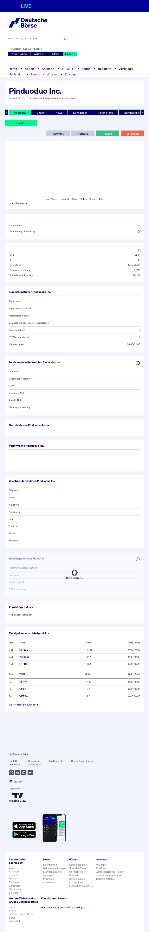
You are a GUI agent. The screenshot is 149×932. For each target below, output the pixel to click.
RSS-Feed (49, 875)
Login (68, 53)
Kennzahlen (80, 112)
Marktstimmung (52, 871)
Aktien (29, 69)
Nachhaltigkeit (132, 112)
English (38, 48)
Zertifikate (126, 69)
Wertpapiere (76, 871)
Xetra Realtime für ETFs (109, 875)
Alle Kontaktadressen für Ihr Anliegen (63, 907)
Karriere (13, 907)
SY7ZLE (23, 649)
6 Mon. (75, 199)
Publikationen (76, 882)
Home (13, 69)
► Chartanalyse (20, 202)
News (35, 74)
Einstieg (70, 74)
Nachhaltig (16, 74)
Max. (101, 199)
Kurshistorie (105, 112)
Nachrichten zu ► (29, 425)
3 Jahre (93, 199)
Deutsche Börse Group (21, 914)
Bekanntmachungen (54, 868)
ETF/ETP (68, 69)
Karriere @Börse (105, 879)
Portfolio (55, 53)
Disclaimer (33, 761)
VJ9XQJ (23, 689)
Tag (47, 199)
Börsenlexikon (77, 879)
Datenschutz (34, 764)
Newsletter (15, 48)
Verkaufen (132, 133)
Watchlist (38, 53)
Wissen (52, 74)
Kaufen (107, 133)
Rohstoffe (104, 69)
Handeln (74, 875)
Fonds (86, 69)
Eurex (12, 917)
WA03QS (24, 656)
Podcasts (48, 879)
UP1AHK (24, 664)
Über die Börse (77, 868)
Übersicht (20, 112)
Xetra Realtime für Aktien (110, 871)
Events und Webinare (81, 886)
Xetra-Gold (15, 921)
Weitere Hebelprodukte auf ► (24, 704)
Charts (41, 112)
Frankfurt (21, 123)
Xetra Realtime (19, 53)
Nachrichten (50, 864)
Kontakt (27, 48)
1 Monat (65, 199)
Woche (54, 199)
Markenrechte (56, 761)
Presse (12, 910)
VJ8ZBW (23, 696)
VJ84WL (23, 681)
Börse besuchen (78, 864)
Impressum (14, 764)
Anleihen (48, 69)
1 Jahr (84, 199)
